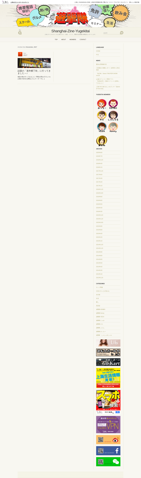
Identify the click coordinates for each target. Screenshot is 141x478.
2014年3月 (99, 270)
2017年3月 (99, 178)
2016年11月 (99, 189)
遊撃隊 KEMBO (100, 309)
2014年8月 (99, 255)
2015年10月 (99, 222)
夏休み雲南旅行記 (101, 64)
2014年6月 (99, 259)
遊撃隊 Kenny (100, 313)
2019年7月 (99, 156)
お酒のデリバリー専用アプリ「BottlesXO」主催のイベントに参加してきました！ (107, 81)
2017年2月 (99, 182)
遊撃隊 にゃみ (100, 320)
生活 (97, 298)
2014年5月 (99, 263)
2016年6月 (99, 200)
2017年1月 (99, 185)
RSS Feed (20, 32)
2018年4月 (99, 163)
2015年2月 (99, 237)
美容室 (98, 306)
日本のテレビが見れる (102, 291)
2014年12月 (99, 244)
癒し (97, 302)
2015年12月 (99, 215)
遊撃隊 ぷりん (100, 328)
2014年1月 (99, 274)
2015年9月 (99, 226)
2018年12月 (99, 160)
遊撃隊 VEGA (100, 317)
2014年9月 (99, 252)
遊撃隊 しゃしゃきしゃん (104, 335)
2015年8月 (99, 230)
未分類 (98, 294)
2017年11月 (99, 171)
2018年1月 (99, 167)
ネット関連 (99, 287)
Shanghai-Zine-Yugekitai (70, 31)
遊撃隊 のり (99, 324)
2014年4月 (99, 266)
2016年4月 (99, 208)
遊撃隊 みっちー (101, 331)
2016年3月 (99, 211)
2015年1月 (99, 241)
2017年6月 (99, 174)
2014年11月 (99, 248)
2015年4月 (99, 233)
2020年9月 (99, 152)
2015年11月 (99, 219)
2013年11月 (99, 277)
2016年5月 (99, 204)
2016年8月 (99, 196)
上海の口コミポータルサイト (19, 2)
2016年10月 (99, 193)
